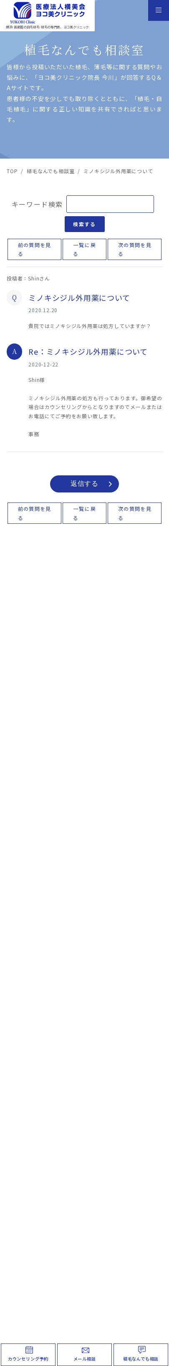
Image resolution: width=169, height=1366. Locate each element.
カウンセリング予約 (28, 1359)
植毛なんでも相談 (141, 1359)
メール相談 (84, 1359)
